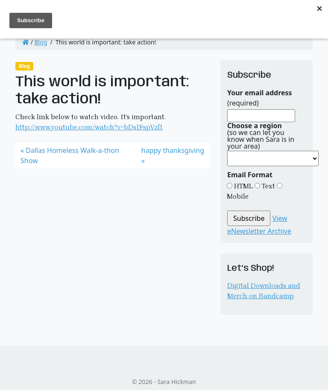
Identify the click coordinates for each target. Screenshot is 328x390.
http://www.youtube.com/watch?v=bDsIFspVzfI (89, 127)
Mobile (238, 196)
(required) (259, 98)
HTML (242, 186)
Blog (41, 42)
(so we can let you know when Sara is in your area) (260, 136)
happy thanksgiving (172, 150)
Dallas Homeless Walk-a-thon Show (69, 155)
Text (267, 186)
